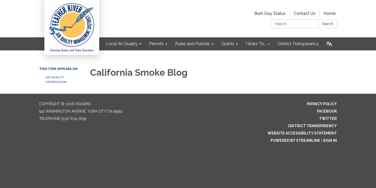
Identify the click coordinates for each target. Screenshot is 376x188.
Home (330, 13)
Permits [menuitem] (156, 43)
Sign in (330, 140)
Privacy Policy (322, 104)
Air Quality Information (56, 79)
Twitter (328, 118)
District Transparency (312, 126)
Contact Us (304, 13)
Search (327, 24)
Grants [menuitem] (227, 43)
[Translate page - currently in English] (329, 43)
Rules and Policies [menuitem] (192, 43)
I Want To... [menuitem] (256, 43)
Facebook (327, 111)
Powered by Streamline (295, 140)
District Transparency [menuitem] (298, 43)
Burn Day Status (270, 13)
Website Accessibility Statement (302, 133)
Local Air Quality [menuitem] (122, 43)
